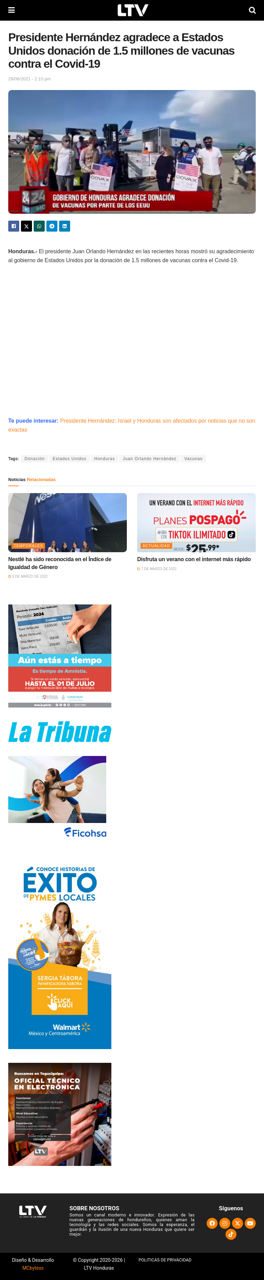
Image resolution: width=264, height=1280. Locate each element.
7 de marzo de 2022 (157, 569)
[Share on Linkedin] (64, 226)
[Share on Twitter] (26, 226)
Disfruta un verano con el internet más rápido (194, 559)
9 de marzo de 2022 (28, 576)
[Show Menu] (11, 10)
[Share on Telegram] (51, 226)
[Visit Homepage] (132, 10)
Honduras (104, 458)
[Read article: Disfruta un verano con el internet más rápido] (196, 523)
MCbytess (33, 1268)
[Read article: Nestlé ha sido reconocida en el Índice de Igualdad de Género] (67, 523)
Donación (34, 458)
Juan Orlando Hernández (149, 458)
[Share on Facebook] (13, 226)
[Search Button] (252, 10)
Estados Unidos (69, 458)
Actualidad (156, 546)
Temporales (28, 546)
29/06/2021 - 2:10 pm (29, 78)
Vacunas (193, 458)
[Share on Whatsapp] (39, 226)
